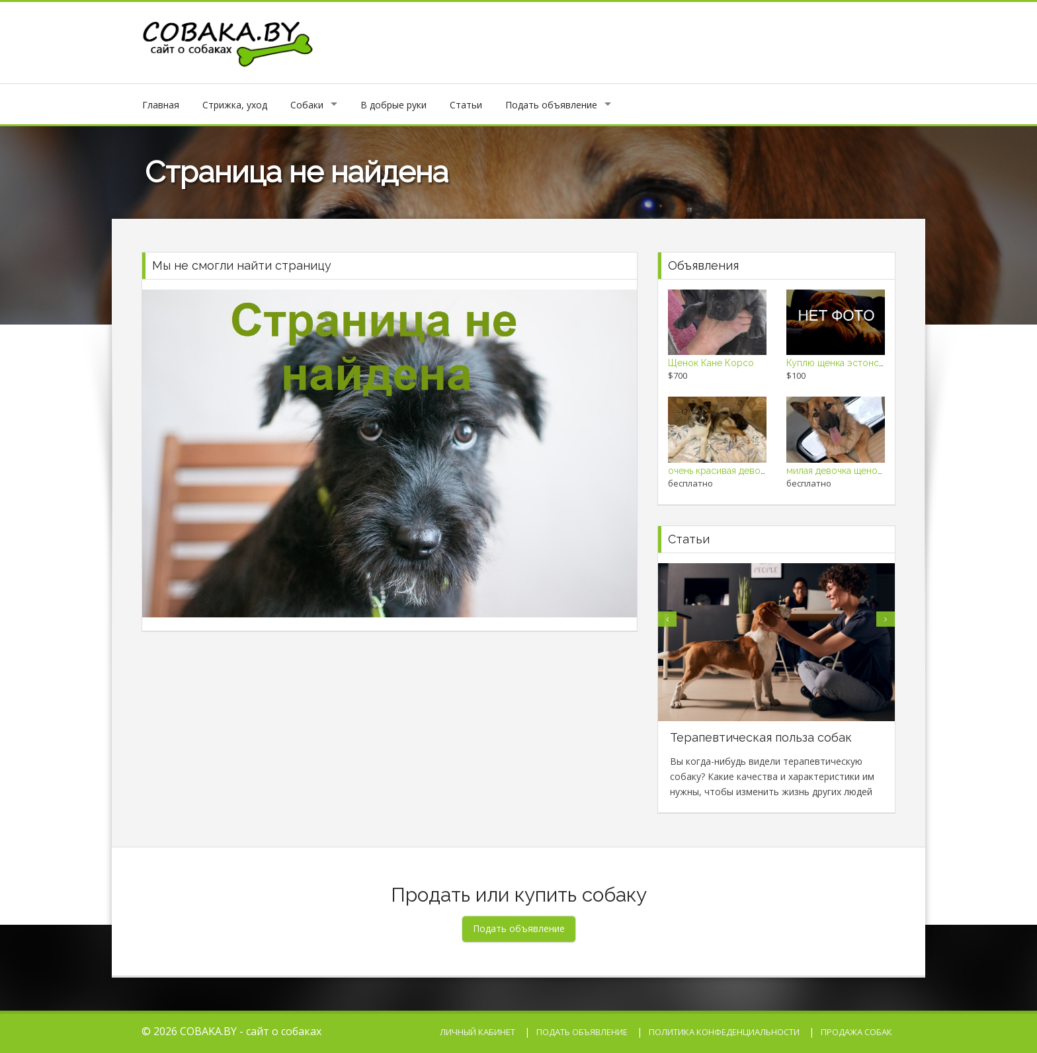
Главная (160, 104)
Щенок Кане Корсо (711, 363)
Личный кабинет (477, 1032)
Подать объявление (551, 104)
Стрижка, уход (234, 104)
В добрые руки (393, 104)
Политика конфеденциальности (724, 1032)
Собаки (306, 104)
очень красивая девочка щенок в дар (750, 470)
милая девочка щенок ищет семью (862, 470)
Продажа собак (856, 1032)
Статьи (466, 104)
